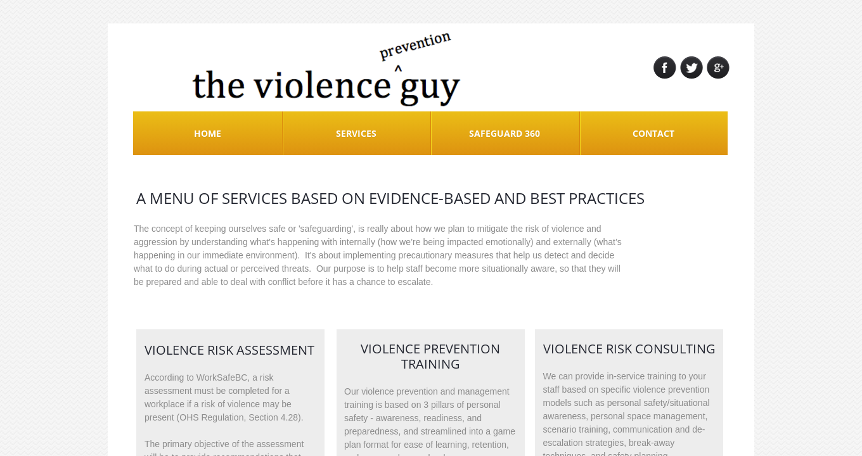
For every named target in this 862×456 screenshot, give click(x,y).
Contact (653, 133)
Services (356, 133)
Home (207, 133)
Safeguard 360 (504, 133)
